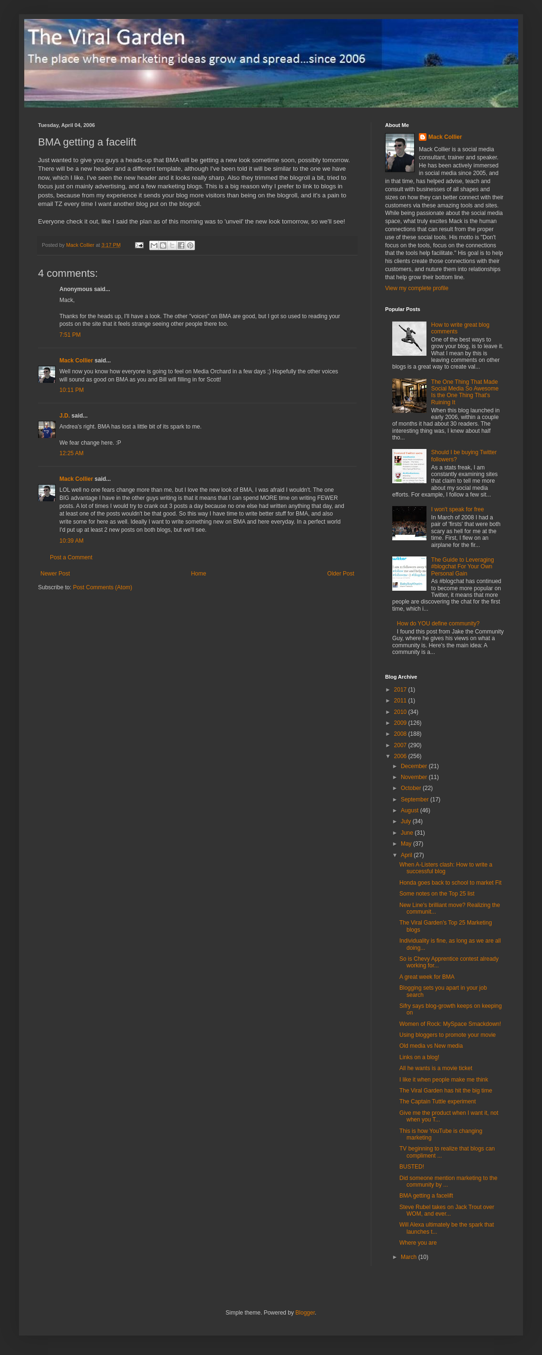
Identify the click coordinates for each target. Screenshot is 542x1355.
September (415, 799)
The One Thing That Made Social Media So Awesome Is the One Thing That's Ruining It (465, 392)
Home (198, 573)
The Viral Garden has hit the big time (445, 1090)
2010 (401, 712)
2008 (401, 734)
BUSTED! (411, 1166)
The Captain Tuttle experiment (437, 1101)
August (410, 810)
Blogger (305, 1312)
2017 (401, 689)
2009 (401, 723)
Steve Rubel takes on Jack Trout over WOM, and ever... (446, 1210)
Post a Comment (71, 557)
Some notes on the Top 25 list (436, 893)
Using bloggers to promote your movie (447, 1035)
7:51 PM (70, 334)
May (407, 843)
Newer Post (55, 573)
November (415, 777)
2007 (401, 745)
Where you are (418, 1242)
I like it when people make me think (443, 1079)
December (415, 766)
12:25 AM (71, 453)
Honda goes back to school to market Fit (450, 882)
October (412, 788)
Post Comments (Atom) (102, 587)
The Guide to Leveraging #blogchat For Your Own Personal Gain (462, 566)
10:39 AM (71, 540)
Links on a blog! (419, 1057)
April (407, 855)
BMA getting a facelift (426, 1195)
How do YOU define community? (438, 623)
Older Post (340, 573)
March (409, 1257)
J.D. (64, 415)
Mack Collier (76, 360)
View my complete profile (416, 288)
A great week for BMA (427, 977)
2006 (401, 756)
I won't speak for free (457, 509)
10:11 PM (71, 390)
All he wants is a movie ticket (435, 1068)
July (407, 821)
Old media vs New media (431, 1046)
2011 (401, 700)
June (408, 832)
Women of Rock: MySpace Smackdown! (450, 1024)
